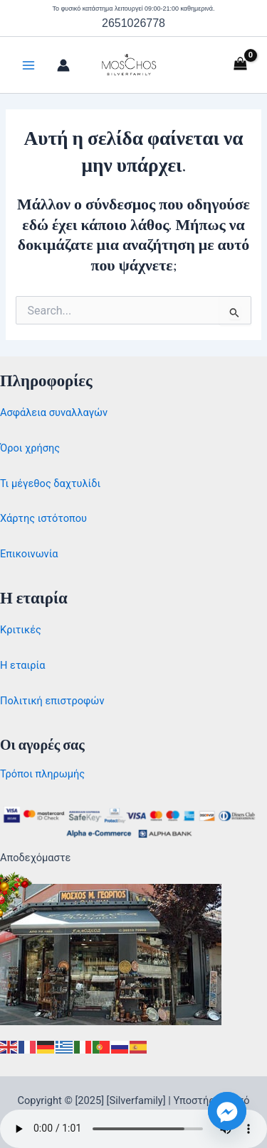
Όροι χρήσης (30, 448)
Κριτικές (20, 629)
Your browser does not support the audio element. (133, 1129)
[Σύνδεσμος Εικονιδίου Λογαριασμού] (63, 65)
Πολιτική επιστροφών (52, 700)
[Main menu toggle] (28, 65)
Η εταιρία (23, 665)
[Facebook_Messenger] (227, 1111)
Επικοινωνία (29, 553)
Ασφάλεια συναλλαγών (54, 412)
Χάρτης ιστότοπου (43, 518)
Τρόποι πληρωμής (42, 773)
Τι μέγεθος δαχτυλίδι (50, 483)
